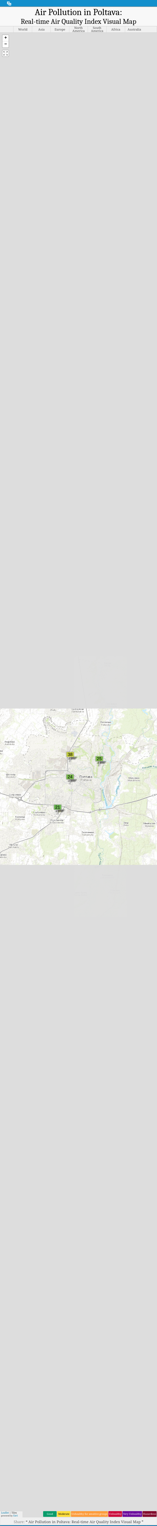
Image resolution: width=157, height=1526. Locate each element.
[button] (5, 38)
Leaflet (5, 1512)
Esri (15, 1515)
